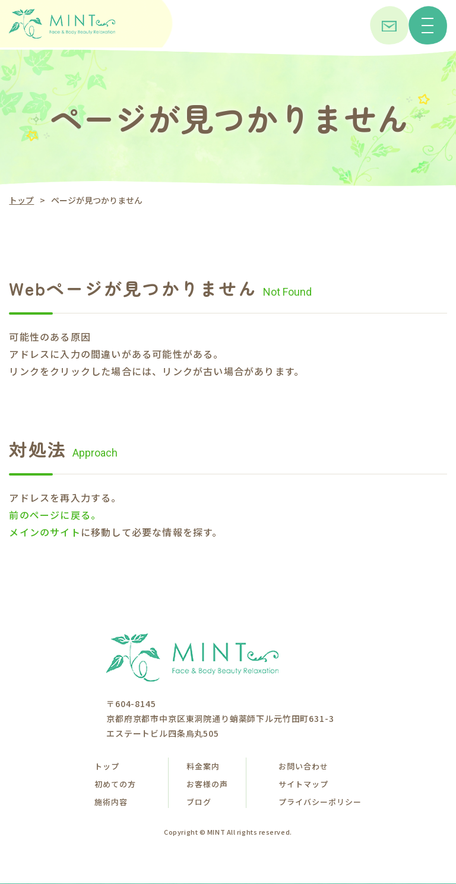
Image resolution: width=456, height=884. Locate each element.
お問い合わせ (303, 766)
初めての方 (115, 784)
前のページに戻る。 (55, 515)
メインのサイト (44, 532)
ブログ (198, 801)
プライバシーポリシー (320, 801)
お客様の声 (207, 784)
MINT (216, 832)
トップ (21, 200)
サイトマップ (303, 784)
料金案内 (203, 766)
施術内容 (111, 801)
